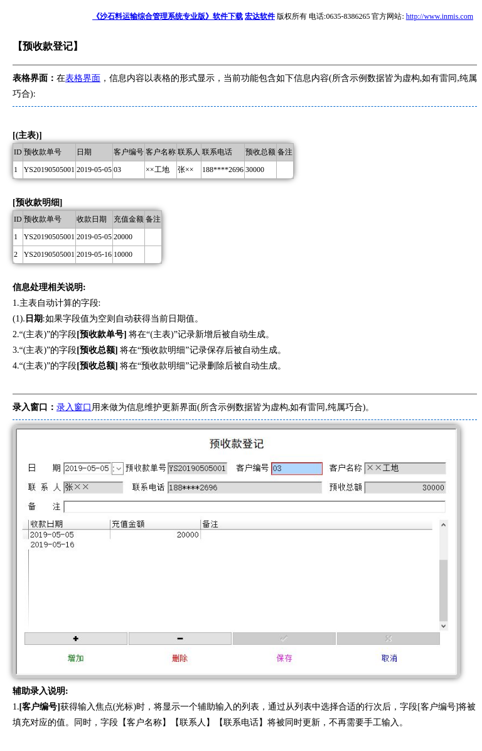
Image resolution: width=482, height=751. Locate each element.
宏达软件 (260, 16)
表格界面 (82, 78)
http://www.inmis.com (439, 16)
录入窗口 (74, 407)
